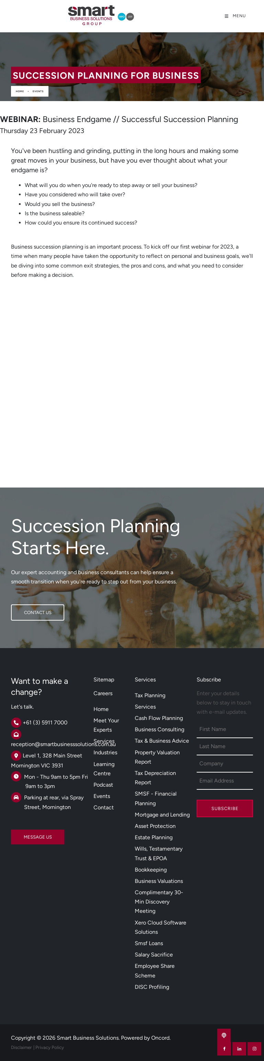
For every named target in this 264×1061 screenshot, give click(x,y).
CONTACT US (24, 609)
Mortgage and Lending (162, 814)
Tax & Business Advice (162, 740)
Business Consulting (159, 729)
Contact (104, 807)
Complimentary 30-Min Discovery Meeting (159, 901)
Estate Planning (154, 837)
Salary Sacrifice (154, 954)
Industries (105, 752)
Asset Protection (155, 826)
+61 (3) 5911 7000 (45, 722)
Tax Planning (150, 695)
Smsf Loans (149, 943)
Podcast (103, 784)
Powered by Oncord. (145, 1038)
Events (38, 91)
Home (20, 91)
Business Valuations (159, 881)
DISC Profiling (152, 987)
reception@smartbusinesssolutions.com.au (63, 744)
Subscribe (225, 808)
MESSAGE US (25, 834)
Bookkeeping (151, 869)
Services (104, 741)
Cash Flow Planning (159, 718)
